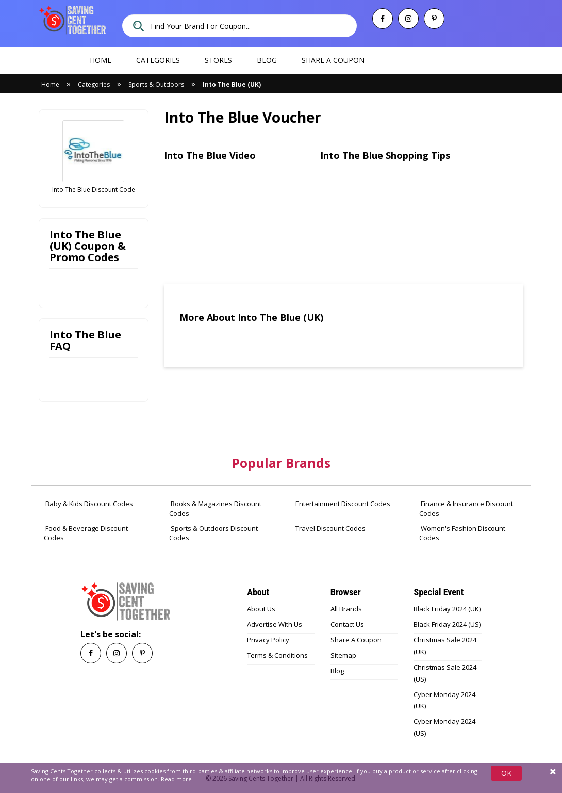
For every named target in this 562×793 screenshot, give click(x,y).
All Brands (346, 608)
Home (100, 60)
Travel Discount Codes (330, 528)
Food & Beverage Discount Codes (86, 533)
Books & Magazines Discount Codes (215, 508)
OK (506, 773)
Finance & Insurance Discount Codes (466, 508)
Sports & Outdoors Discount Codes (213, 533)
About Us (261, 608)
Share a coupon (333, 60)
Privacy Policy (268, 639)
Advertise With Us (274, 624)
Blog (267, 60)
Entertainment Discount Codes (342, 503)
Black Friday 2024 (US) (447, 624)
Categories (158, 60)
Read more (176, 779)
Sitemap (343, 655)
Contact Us (347, 624)
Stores (218, 60)
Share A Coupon (356, 639)
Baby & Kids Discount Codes (88, 503)
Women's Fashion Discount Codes (462, 533)
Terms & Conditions (277, 655)
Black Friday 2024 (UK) (447, 608)
